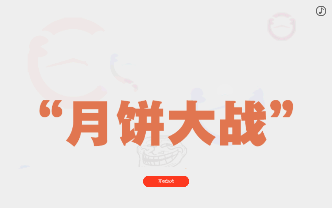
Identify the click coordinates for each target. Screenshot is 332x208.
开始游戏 (166, 181)
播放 (321, 11)
